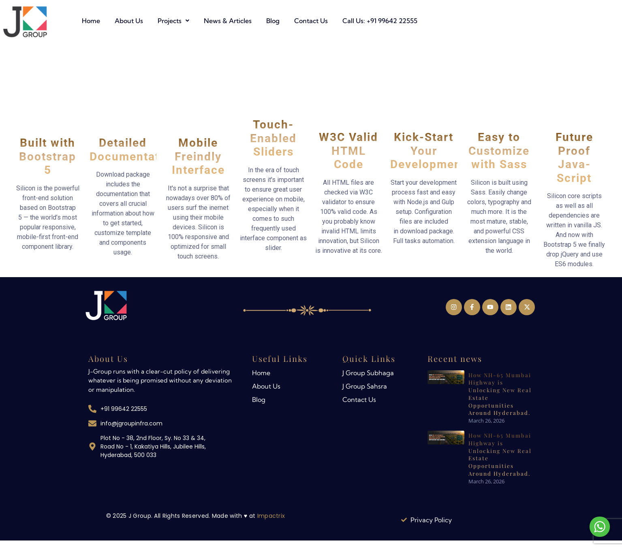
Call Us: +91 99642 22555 (479, 21)
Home (191, 21)
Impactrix (271, 516)
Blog (372, 21)
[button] (273, 21)
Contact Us (410, 21)
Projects (273, 21)
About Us (228, 21)
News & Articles (327, 21)
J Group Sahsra (364, 386)
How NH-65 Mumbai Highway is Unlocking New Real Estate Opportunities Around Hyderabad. (499, 392)
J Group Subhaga (368, 373)
